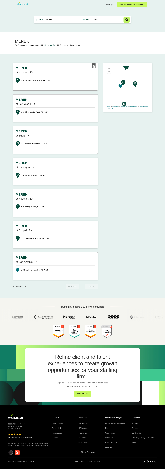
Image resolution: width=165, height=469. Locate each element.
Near (88, 20)
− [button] (109, 72)
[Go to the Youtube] (147, 461)
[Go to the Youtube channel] (151, 461)
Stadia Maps (115, 106)
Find (41, 20)
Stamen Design (125, 106)
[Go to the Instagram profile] (155, 461)
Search (127, 20)
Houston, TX (49, 45)
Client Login (109, 4)
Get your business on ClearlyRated (132, 4)
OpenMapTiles (134, 106)
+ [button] (109, 68)
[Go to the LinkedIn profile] (143, 461)
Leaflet (108, 106)
